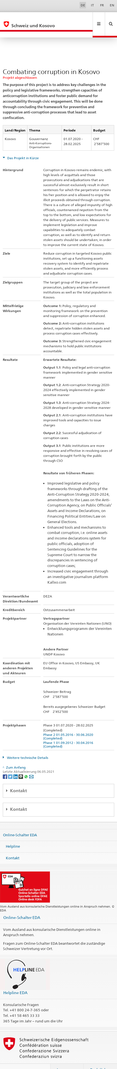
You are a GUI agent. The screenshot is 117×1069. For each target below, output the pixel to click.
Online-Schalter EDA (20, 822)
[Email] (31, 764)
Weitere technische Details (27, 746)
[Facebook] (5, 764)
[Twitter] (10, 764)
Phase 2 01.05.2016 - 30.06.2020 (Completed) (69, 724)
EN (112, 5)
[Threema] (21, 764)
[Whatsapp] (26, 764)
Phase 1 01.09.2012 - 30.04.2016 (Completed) (69, 732)
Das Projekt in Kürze (22, 146)
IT (92, 5)
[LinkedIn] (16, 764)
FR (102, 5)
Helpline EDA (15, 980)
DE (83, 5)
